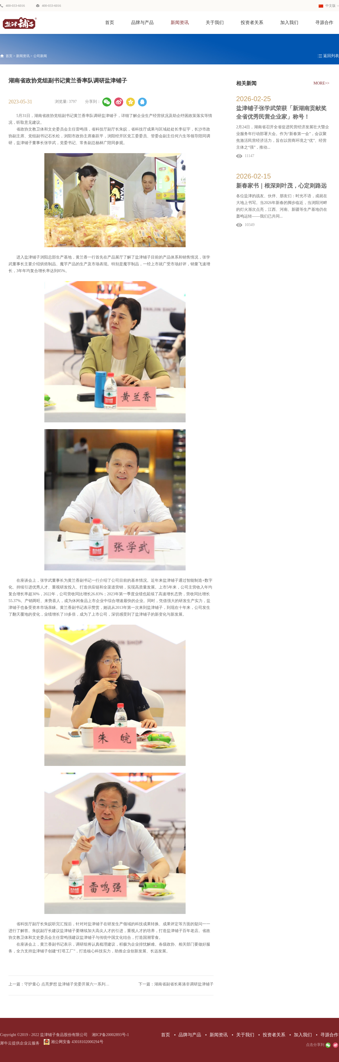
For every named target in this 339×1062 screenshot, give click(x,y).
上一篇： (59, 984)
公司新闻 (40, 56)
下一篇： (176, 984)
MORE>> (321, 83)
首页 (109, 22)
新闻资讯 (23, 56)
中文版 (327, 6)
